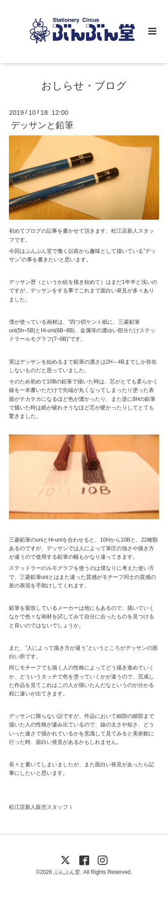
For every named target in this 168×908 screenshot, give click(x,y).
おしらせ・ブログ (84, 85)
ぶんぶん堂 (66, 872)
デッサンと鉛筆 (42, 125)
